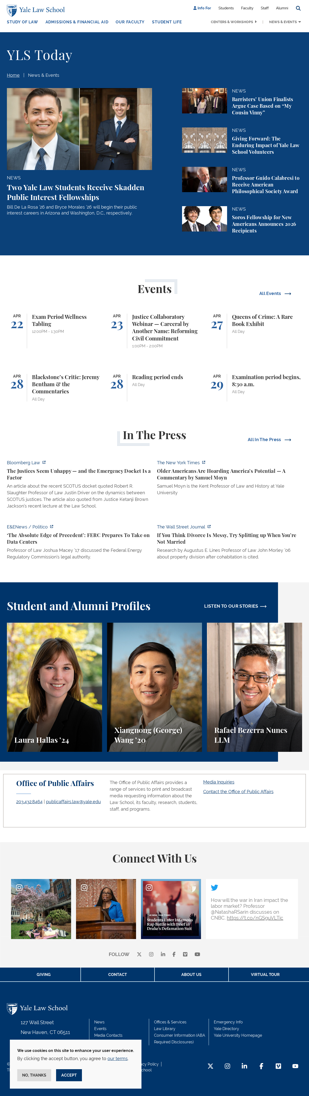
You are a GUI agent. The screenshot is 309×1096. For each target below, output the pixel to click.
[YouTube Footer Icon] (295, 1066)
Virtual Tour (265, 974)
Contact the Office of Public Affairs (238, 791)
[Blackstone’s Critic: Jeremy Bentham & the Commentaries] (54, 387)
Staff (265, 8)
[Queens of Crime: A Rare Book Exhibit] (254, 331)
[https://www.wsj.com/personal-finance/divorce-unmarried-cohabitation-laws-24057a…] (229, 543)
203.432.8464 (29, 801)
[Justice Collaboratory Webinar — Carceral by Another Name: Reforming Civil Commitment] (155, 331)
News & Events (283, 22)
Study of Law (22, 22)
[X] (139, 954)
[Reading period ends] (155, 387)
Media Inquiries (218, 782)
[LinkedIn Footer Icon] (244, 1066)
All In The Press (265, 439)
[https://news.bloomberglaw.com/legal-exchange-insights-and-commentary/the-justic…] (79, 486)
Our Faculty (130, 22)
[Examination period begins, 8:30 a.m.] (254, 387)
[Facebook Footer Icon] (261, 1066)
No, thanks (34, 1075)
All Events (270, 293)
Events (100, 1028)
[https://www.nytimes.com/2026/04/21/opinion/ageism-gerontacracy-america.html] (229, 479)
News (99, 1022)
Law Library (164, 1028)
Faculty (247, 8)
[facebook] (174, 954)
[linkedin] (163, 954)
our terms (118, 1058)
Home (13, 75)
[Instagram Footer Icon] (227, 1066)
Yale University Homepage (238, 1035)
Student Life (167, 22)
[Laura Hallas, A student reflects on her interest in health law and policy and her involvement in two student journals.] (54, 687)
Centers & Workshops (232, 22)
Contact (117, 974)
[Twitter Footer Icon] (210, 1066)
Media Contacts (108, 1035)
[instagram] (151, 954)
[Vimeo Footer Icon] (278, 1066)
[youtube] (197, 954)
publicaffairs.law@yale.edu (73, 801)
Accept (69, 1075)
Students (226, 8)
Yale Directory (226, 1028)
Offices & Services (170, 1022)
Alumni (282, 8)
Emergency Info (228, 1022)
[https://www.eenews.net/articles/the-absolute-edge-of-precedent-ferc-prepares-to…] (79, 543)
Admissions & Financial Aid (77, 22)
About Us (191, 974)
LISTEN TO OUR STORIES (231, 606)
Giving (44, 974)
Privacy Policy (146, 1064)
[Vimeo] (185, 954)
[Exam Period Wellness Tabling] (54, 331)
